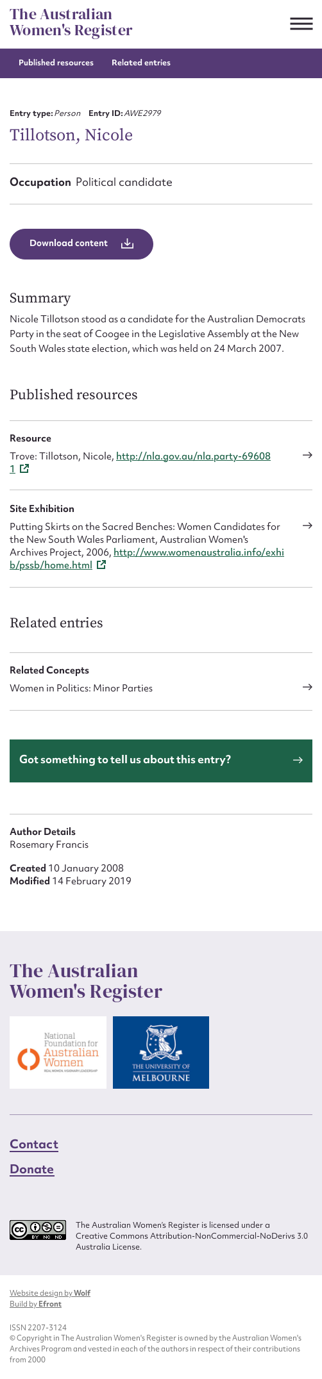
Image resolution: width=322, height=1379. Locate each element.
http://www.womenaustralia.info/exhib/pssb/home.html (147, 559)
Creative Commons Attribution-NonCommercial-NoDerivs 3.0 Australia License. (192, 1241)
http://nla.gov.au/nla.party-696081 (140, 462)
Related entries (141, 62)
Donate (32, 1168)
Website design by (50, 1293)
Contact (34, 1143)
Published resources (56, 62)
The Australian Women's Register (71, 22)
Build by (36, 1304)
